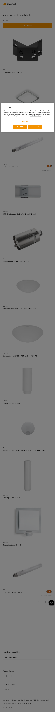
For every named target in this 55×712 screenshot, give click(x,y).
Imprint (32, 116)
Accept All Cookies (35, 127)
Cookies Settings (25, 121)
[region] (27, 117)
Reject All (20, 127)
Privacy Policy (37, 116)
